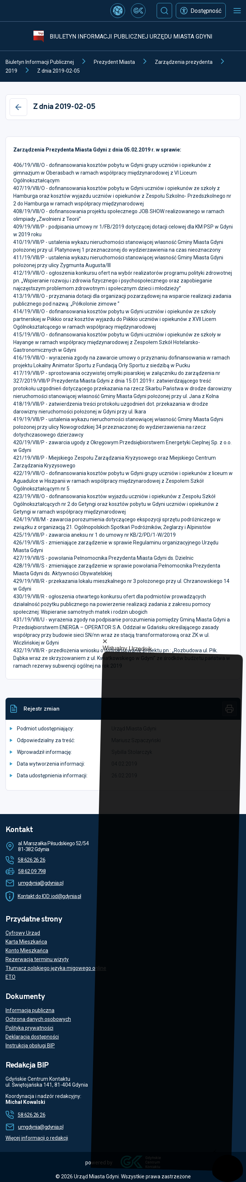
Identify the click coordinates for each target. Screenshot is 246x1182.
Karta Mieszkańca (26, 942)
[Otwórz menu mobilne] (237, 10)
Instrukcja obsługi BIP (30, 1045)
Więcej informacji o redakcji (37, 1138)
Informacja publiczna (30, 1010)
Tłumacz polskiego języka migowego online (56, 968)
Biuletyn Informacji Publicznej (40, 62)
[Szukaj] (164, 10)
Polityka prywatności (29, 1028)
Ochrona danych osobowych (38, 1019)
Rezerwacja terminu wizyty (37, 959)
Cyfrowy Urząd (23, 933)
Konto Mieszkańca (27, 950)
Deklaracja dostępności (32, 1037)
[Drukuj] (229, 708)
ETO (10, 977)
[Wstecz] (18, 107)
